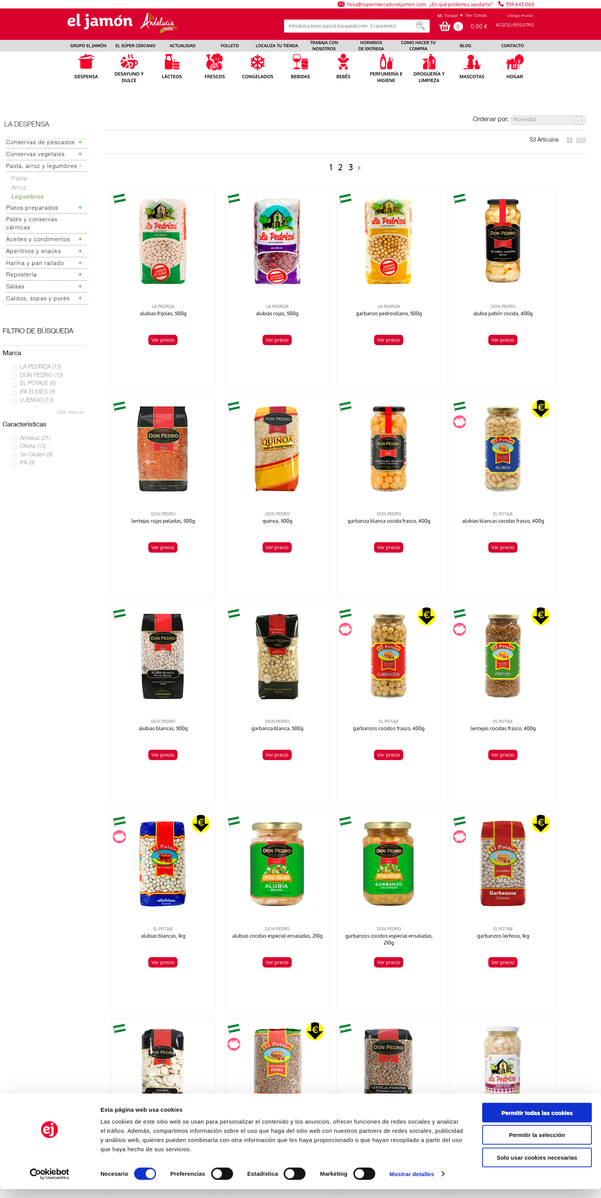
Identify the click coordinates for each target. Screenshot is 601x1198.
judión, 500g (249, 867)
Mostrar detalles (411, 1183)
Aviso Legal (448, 1032)
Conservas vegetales (35, 155)
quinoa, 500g (154, 486)
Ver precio (154, 322)
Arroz (18, 188)
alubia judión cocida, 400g (439, 296)
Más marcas (70, 412)
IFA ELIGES (37, 392)
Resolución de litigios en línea (471, 1072)
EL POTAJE (38, 384)
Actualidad (67, 1039)
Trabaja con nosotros (80, 1032)
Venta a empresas (455, 1058)
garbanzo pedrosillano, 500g (344, 296)
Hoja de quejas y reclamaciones (93, 1058)
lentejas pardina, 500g (439, 867)
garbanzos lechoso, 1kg (154, 867)
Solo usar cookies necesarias (537, 1166)
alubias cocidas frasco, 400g (534, 867)
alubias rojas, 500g (249, 296)
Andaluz (35, 438)
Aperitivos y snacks (33, 252)
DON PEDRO (41, 375)
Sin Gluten (36, 455)
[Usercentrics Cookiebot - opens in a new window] (49, 1183)
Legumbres (27, 197)
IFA (27, 463)
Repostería (21, 275)
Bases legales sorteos (461, 1045)
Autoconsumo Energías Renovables (97, 1065)
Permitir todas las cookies (537, 1121)
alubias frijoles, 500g (154, 296)
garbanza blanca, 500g (534, 486)
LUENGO (37, 400)
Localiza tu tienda (76, 1026)
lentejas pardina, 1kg (344, 867)
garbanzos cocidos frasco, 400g (154, 676)
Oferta (33, 446)
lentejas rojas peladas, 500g (534, 296)
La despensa (26, 125)
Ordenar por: (491, 120)
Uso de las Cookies (457, 1065)
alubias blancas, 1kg (344, 676)
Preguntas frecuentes (81, 1052)
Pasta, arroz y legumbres (41, 166)
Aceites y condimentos (38, 240)
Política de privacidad (460, 1026)
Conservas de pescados (40, 143)
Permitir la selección (537, 1144)
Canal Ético (447, 1078)
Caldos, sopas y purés (38, 299)
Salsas (15, 287)
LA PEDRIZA (40, 367)
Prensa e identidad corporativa (92, 1045)
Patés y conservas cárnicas (31, 224)
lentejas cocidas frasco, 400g (249, 676)
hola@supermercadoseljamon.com (386, 4)
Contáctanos (449, 1052)
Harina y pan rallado (35, 264)
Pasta (19, 179)
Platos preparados (32, 208)
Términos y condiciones (462, 1039)
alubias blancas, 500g (439, 486)
